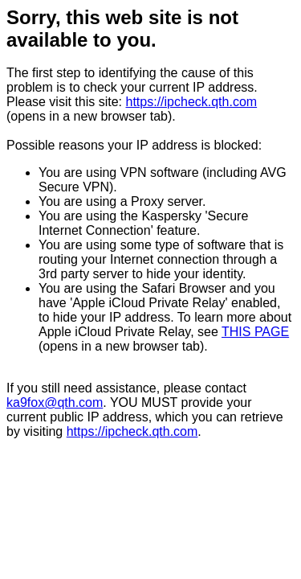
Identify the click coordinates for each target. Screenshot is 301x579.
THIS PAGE (255, 332)
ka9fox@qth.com (54, 402)
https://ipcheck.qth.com (192, 102)
